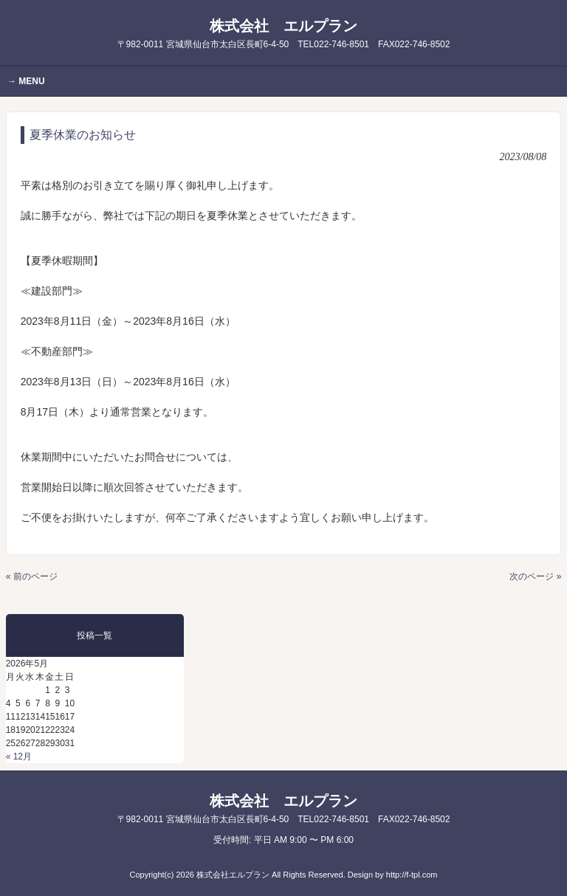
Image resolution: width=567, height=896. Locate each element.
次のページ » (535, 576)
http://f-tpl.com (412, 874)
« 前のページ (32, 576)
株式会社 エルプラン (283, 33)
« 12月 (19, 756)
